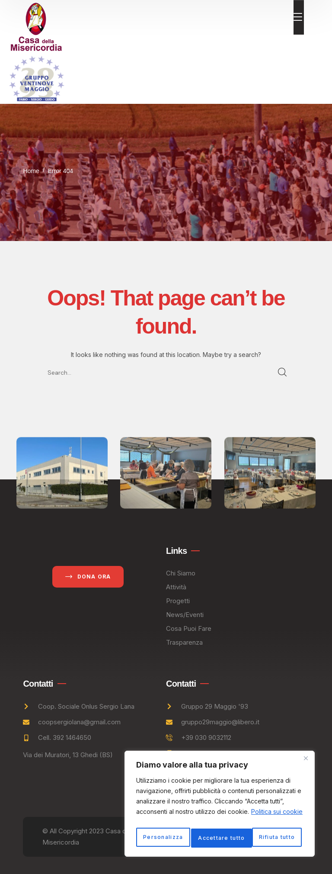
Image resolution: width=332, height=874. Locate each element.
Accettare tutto (220, 838)
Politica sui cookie (277, 797)
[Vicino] (305, 744)
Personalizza (176, 819)
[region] (219, 796)
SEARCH (283, 372)
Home (31, 170)
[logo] (36, 25)
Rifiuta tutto (260, 819)
